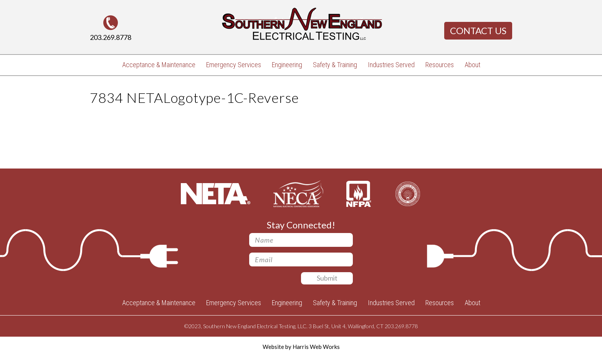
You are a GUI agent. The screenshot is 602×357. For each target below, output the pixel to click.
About (472, 65)
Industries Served (391, 65)
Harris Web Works (316, 346)
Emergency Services (233, 65)
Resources (439, 65)
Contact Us (478, 30)
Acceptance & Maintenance (158, 65)
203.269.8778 (110, 37)
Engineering (287, 65)
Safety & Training (335, 65)
